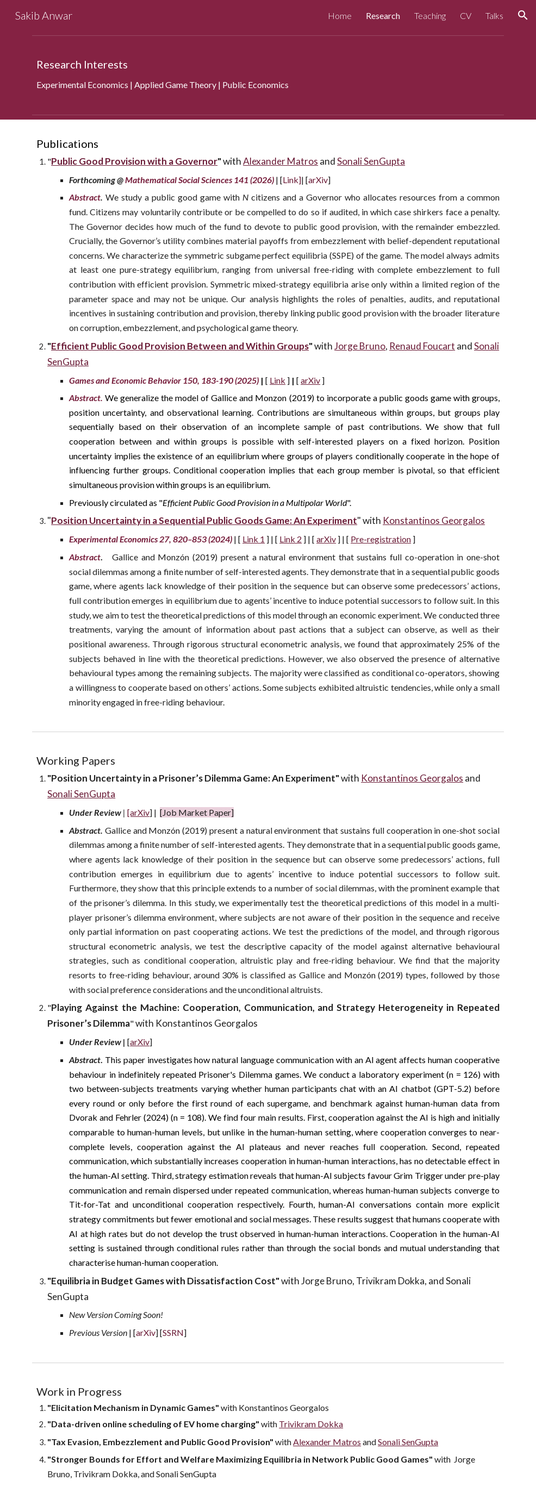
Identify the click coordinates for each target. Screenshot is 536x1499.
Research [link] (383, 15)
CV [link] (465, 15)
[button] (523, 15)
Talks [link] (494, 15)
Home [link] (340, 15)
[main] (268, 75)
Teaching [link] (430, 15)
